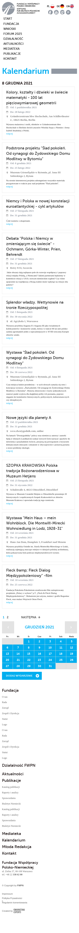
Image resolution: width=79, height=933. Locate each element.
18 (60, 653)
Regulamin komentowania (14, 902)
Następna (28, 617)
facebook (50, 12)
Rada (4, 702)
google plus (62, 12)
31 (50, 666)
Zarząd (5, 707)
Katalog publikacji (11, 787)
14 (18, 653)
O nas (5, 696)
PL (48, 6)
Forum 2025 (12, 33)
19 (71, 653)
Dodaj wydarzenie (19, 675)
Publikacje (12, 53)
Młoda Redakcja (16, 846)
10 (50, 647)
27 (7, 666)
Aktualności (13, 43)
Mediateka (11, 48)
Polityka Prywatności (12, 898)
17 (50, 653)
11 (60, 647)
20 (7, 659)
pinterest (68, 12)
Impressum (7, 894)
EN (68, 6)
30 (39, 666)
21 (18, 659)
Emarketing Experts (19, 911)
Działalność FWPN (18, 765)
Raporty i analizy (10, 792)
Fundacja (11, 23)
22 (28, 659)
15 (28, 653)
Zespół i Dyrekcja (10, 713)
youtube (56, 12)
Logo (4, 724)
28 (18, 666)
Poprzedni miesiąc (8, 627)
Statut (5, 719)
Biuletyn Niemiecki (11, 803)
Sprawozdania (9, 798)
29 (28, 666)
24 (50, 659)
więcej (9, 133)
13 (7, 653)
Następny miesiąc (71, 627)
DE (58, 6)
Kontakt (10, 58)
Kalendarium (13, 840)
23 (39, 659)
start (5, 18)
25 (60, 659)
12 (71, 647)
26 (71, 659)
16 (39, 653)
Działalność (13, 38)
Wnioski (9, 28)
